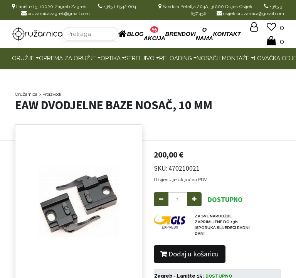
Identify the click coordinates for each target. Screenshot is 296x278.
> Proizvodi (50, 94)
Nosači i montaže (223, 58)
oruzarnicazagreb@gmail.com (55, 13)
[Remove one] (161, 199)
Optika (111, 58)
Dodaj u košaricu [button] (189, 253)
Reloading (175, 58)
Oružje (23, 58)
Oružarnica (26, 94)
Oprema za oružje (67, 58)
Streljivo (140, 58)
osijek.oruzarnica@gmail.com (250, 13)
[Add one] (194, 199)
